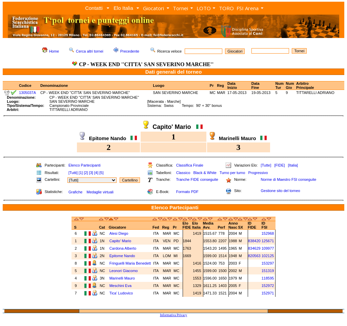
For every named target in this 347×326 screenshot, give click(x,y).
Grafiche (75, 192)
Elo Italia (123, 8)
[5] (101, 173)
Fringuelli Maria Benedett (130, 263)
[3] (91, 173)
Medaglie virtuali (99, 192)
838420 (254, 241)
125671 (268, 241)
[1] (81, 173)
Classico (183, 173)
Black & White (204, 173)
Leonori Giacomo (124, 271)
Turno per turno (232, 173)
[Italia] (293, 165)
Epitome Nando (122, 256)
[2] (86, 173)
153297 (268, 263)
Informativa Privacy (173, 315)
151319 (268, 271)
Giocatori (153, 8)
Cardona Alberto (123, 248)
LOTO (204, 8)
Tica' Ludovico (121, 293)
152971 (268, 293)
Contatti (94, 8)
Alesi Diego (119, 233)
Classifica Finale (189, 165)
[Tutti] (73, 173)
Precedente (129, 51)
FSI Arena (248, 8)
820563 (254, 256)
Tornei (180, 8)
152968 (268, 233)
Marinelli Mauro (122, 278)
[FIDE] (279, 165)
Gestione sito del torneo (280, 191)
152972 (268, 286)
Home (54, 51)
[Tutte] (266, 165)
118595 (268, 278)
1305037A (27, 93)
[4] (96, 173)
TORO (226, 8)
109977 (268, 248)
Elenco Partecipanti (84, 165)
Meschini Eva (120, 286)
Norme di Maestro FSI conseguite (288, 179)
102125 (268, 256)
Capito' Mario (120, 241)
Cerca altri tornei (89, 51)
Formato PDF (187, 192)
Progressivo (258, 173)
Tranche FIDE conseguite (197, 179)
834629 (254, 248)
